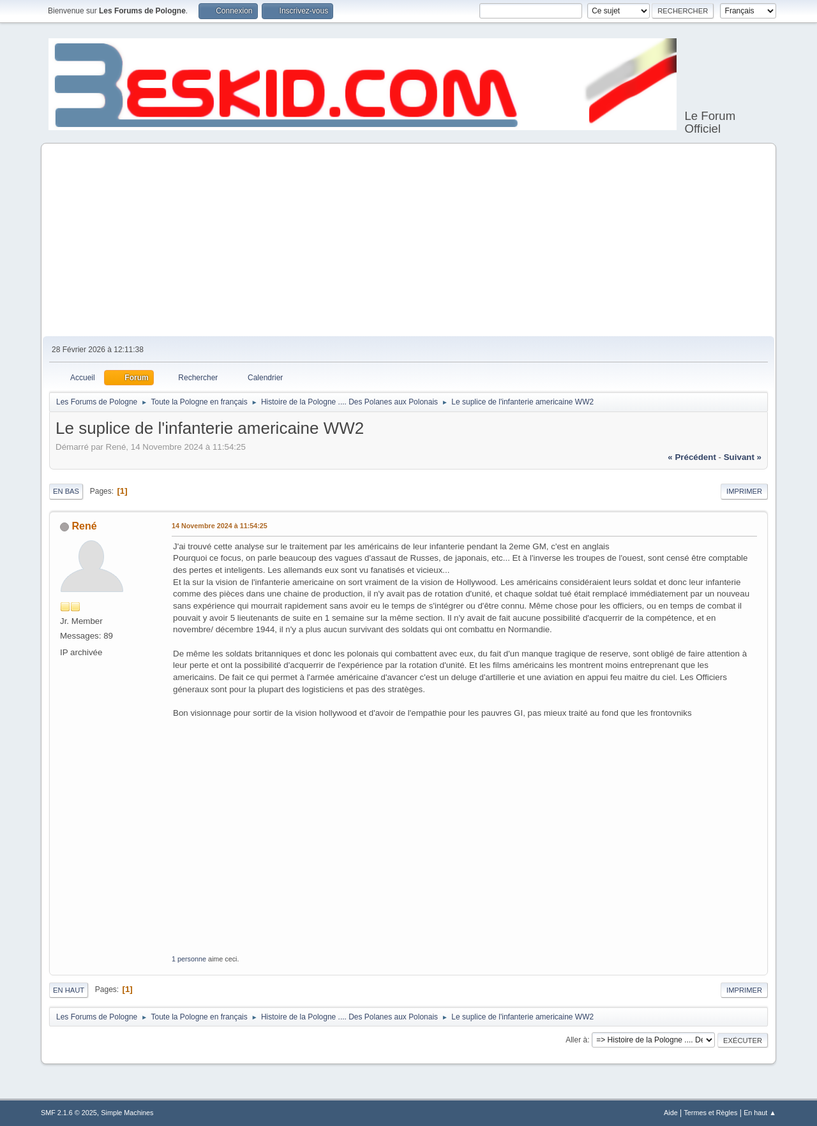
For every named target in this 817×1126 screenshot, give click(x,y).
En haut (68, 990)
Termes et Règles (710, 1112)
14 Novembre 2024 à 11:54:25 (219, 526)
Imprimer (744, 491)
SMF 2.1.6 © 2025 (69, 1112)
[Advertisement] (408, 240)
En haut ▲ (760, 1112)
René (83, 526)
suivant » (742, 457)
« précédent (692, 457)
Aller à (576, 1039)
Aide (671, 1112)
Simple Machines (127, 1112)
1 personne (189, 959)
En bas (66, 491)
